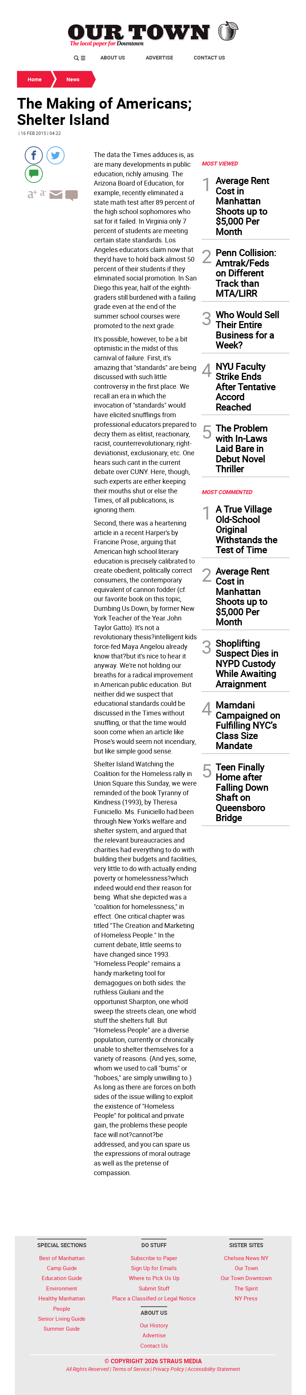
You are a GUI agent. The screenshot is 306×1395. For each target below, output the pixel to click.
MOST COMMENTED (227, 492)
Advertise (159, 57)
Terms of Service (130, 1368)
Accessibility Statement (214, 1368)
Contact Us (209, 57)
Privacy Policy (168, 1368)
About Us (112, 57)
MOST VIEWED (220, 163)
